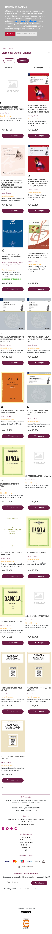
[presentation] (18, 895)
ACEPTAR (10, 34)
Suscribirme (39, 883)
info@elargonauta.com (26, 824)
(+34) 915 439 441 (26, 822)
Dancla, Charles (33, 116)
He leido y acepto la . (22, 889)
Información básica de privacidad (30, 889)
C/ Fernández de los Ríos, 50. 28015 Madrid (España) (26, 819)
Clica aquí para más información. (25, 21)
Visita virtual (26, 847)
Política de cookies (26, 840)
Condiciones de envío (26, 842)
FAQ (26, 850)
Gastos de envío (26, 845)
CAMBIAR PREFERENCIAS (26, 34)
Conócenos (26, 837)
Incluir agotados (7, 67)
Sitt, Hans (9, 265)
